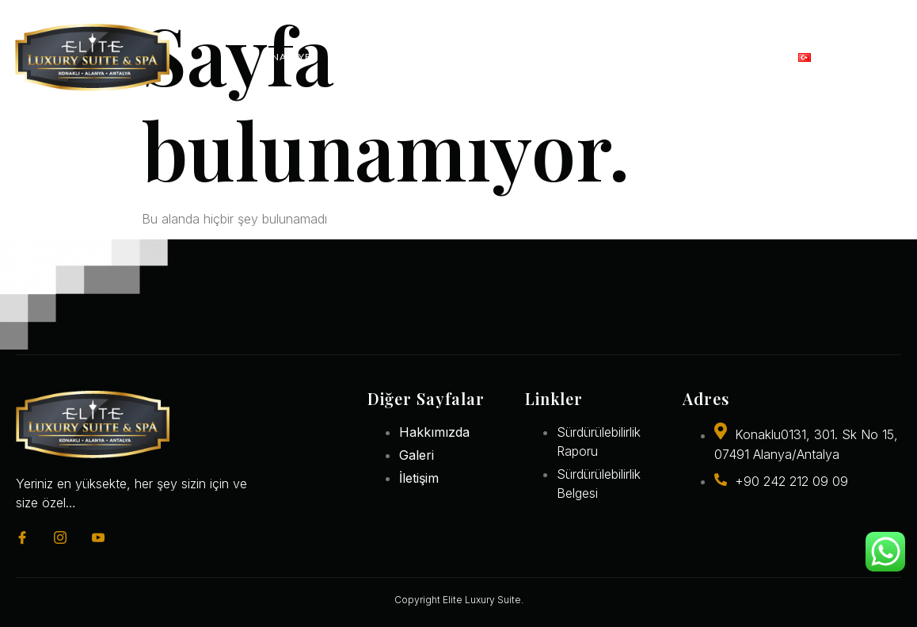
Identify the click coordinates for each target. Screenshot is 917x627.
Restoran (475, 57)
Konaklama (383, 57)
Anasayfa (291, 57)
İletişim (744, 57)
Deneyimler (575, 57)
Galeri (671, 57)
